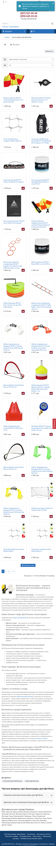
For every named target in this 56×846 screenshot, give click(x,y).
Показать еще (28, 565)
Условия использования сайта (31, 838)
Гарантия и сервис (11, 836)
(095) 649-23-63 (28, 16)
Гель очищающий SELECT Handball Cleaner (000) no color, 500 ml (40, 182)
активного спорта (41, 738)
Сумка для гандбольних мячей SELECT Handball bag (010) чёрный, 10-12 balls (41, 141)
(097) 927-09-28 (28, 13)
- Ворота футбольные (32, 781)
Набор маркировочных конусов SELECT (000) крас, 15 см (13, 428)
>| (13, 571)
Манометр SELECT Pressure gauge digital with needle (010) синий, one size (41, 428)
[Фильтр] (54, 424)
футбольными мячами (25, 696)
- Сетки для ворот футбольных (12, 781)
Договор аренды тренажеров (14, 834)
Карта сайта (37, 836)
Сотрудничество (25, 836)
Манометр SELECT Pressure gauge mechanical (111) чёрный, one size (41, 100)
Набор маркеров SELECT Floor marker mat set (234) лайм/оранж (12, 305)
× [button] (53, 3)
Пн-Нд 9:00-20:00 (29, 19)
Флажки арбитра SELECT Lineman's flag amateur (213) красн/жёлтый (13, 100)
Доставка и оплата (43, 834)
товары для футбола (19, 617)
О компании (31, 834)
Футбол (7, 37)
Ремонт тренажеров (10, 27)
